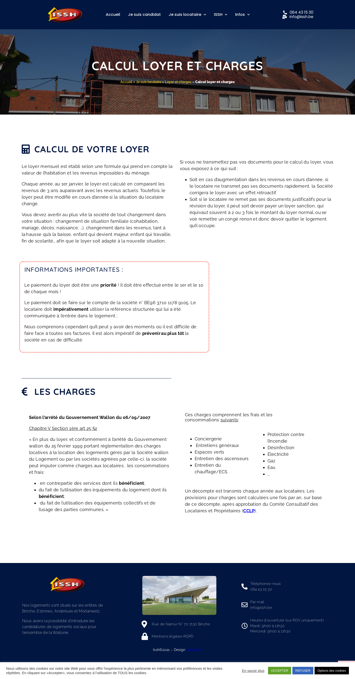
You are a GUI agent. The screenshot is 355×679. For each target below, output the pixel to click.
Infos (242, 14)
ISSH (220, 14)
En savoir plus (253, 671)
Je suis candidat (144, 14)
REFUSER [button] (302, 670)
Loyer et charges (178, 82)
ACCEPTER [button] (279, 670)
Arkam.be (194, 650)
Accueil (113, 14)
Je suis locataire (187, 14)
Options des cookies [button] (331, 670)
